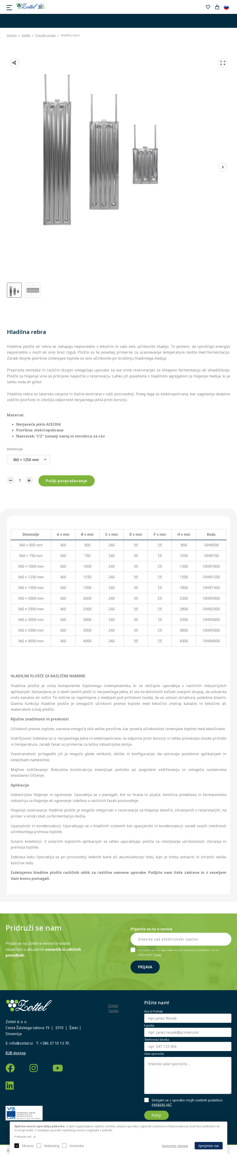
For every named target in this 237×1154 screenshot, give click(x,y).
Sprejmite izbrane (175, 1146)
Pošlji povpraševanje (66, 480)
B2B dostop (16, 1053)
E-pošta (149, 1025)
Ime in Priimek (153, 1011)
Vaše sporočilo (154, 1054)
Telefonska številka (156, 1040)
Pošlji (156, 1115)
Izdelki (26, 35)
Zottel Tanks (113, 1008)
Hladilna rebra (70, 35)
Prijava (145, 967)
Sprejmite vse (208, 1146)
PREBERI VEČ (162, 1104)
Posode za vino (45, 35)
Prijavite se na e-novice (151, 929)
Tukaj (157, 954)
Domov (12, 35)
